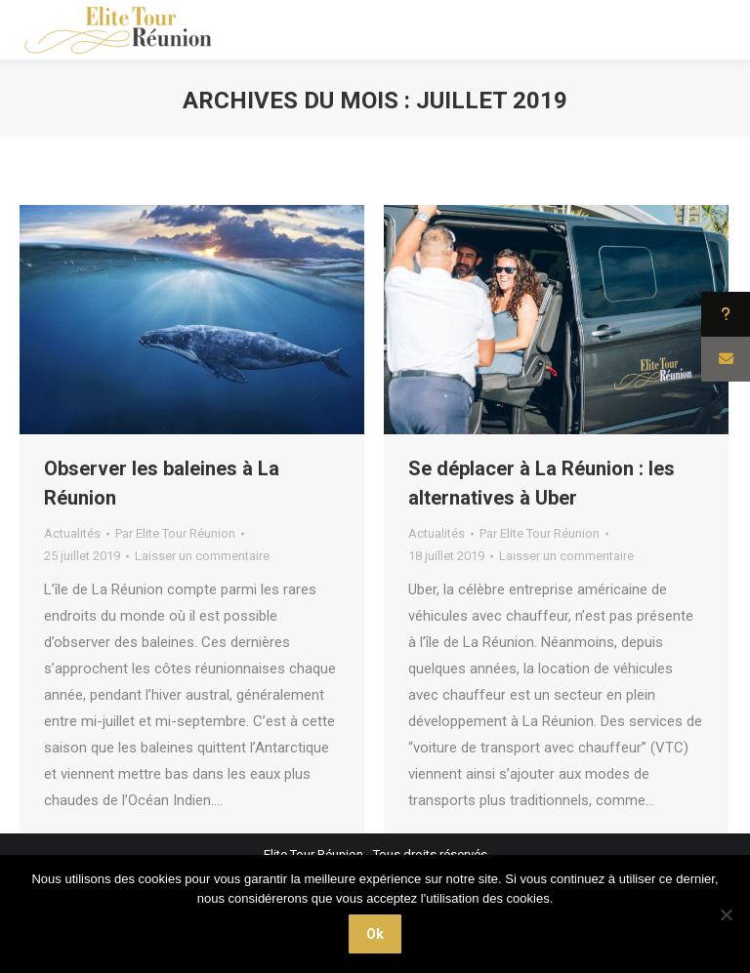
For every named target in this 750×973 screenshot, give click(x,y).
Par (175, 533)
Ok (375, 934)
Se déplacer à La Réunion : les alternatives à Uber (541, 483)
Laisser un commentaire (202, 555)
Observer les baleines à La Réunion (161, 483)
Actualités (72, 533)
